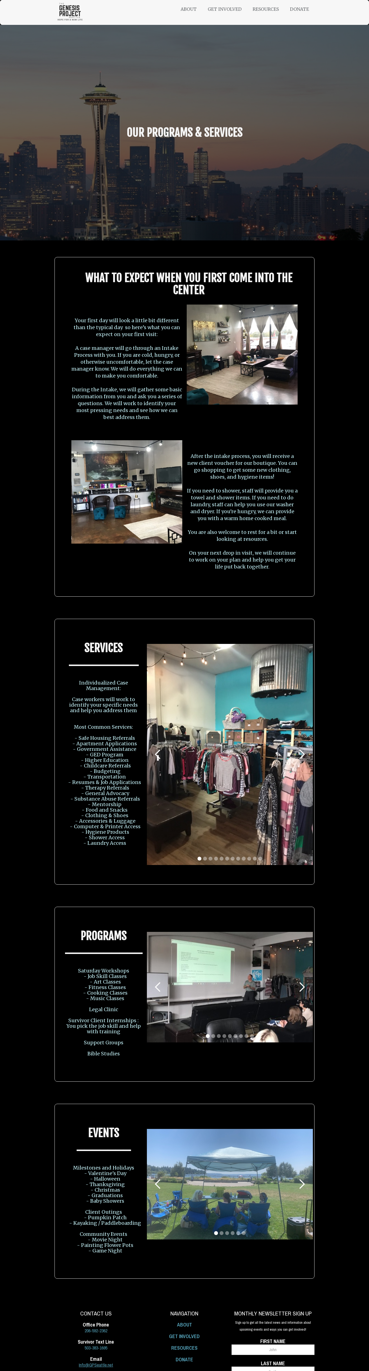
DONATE (184, 1359)
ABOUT (184, 1324)
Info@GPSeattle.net (96, 1365)
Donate (299, 9)
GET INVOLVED (184, 1336)
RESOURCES (184, 1347)
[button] (194, 9)
